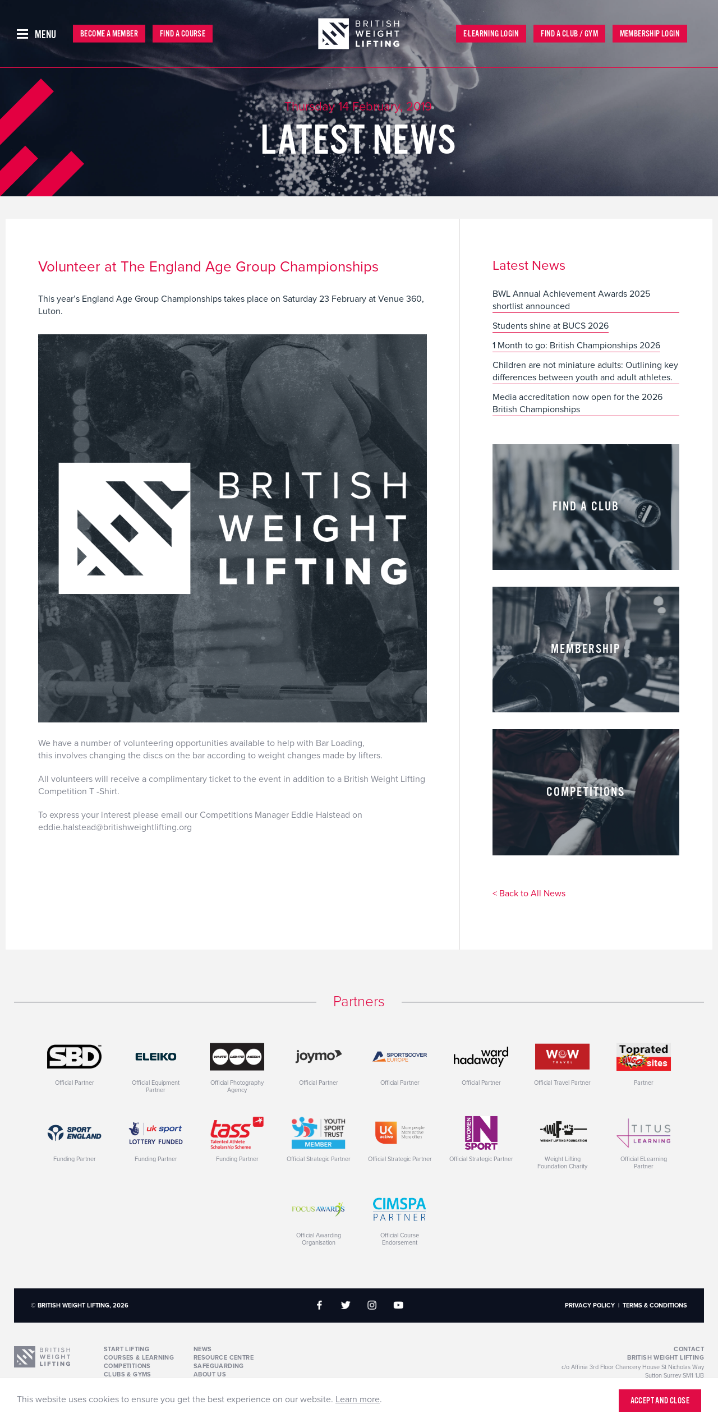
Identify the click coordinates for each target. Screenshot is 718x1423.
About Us (210, 1374)
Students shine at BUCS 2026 (551, 325)
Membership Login (650, 34)
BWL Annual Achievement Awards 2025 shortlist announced (571, 300)
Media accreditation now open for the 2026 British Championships (577, 403)
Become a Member (109, 34)
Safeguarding (219, 1366)
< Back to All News (529, 894)
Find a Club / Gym (569, 34)
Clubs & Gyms (127, 1374)
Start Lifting (126, 1349)
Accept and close (659, 1401)
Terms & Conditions (655, 1305)
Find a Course (182, 34)
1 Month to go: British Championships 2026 (576, 345)
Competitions (127, 1366)
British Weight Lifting (665, 1357)
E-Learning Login (491, 34)
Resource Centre (224, 1357)
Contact (689, 1349)
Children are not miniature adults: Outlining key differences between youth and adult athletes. (585, 371)
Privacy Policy (590, 1305)
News (203, 1349)
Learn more (357, 1399)
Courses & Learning (139, 1357)
